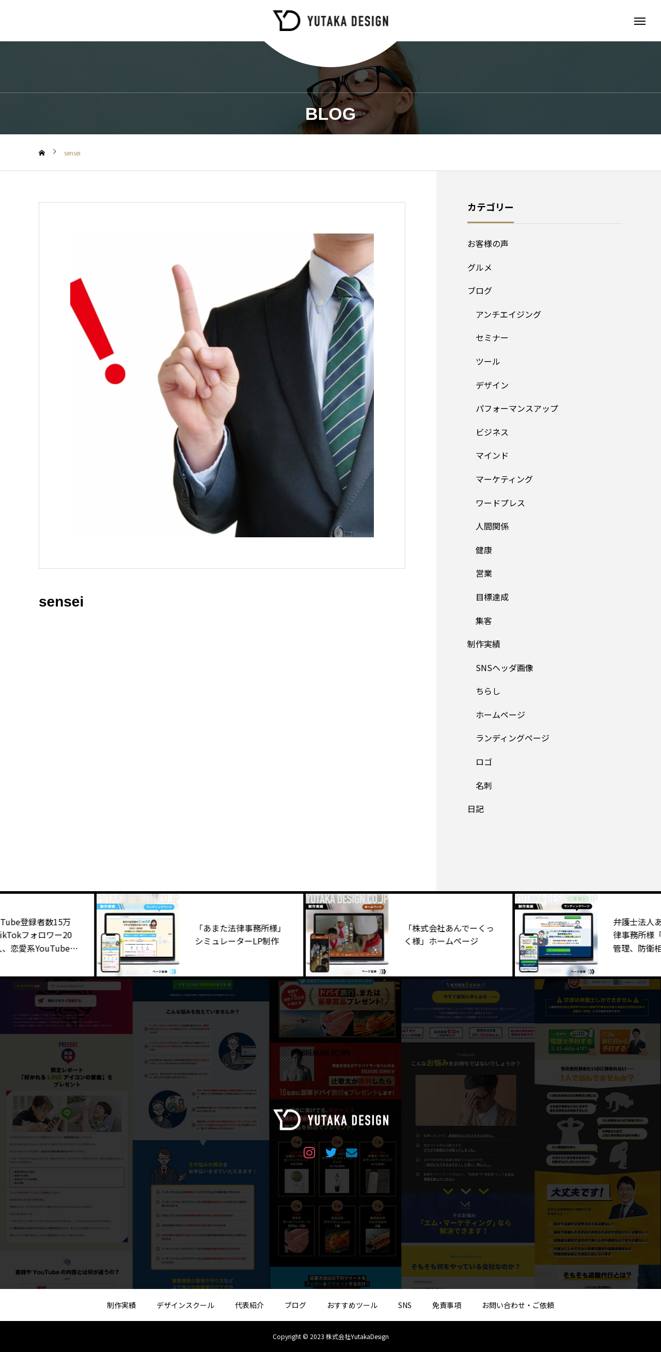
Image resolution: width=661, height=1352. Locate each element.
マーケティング (504, 479)
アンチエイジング (508, 314)
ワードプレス (500, 502)
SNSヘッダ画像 (504, 667)
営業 (484, 573)
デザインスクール (185, 1305)
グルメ (479, 267)
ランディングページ (512, 738)
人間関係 (492, 526)
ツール (488, 361)
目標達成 (492, 596)
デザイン (492, 385)
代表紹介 (249, 1305)
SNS (405, 1305)
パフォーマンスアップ (517, 408)
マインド (492, 455)
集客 (484, 620)
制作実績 (483, 644)
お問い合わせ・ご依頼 (518, 1305)
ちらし (488, 691)
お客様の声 (488, 243)
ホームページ (500, 714)
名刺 (484, 785)
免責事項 (446, 1305)
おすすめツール (352, 1305)
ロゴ (484, 761)
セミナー (492, 337)
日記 (475, 808)
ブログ (479, 290)
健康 (484, 549)
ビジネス (492, 432)
